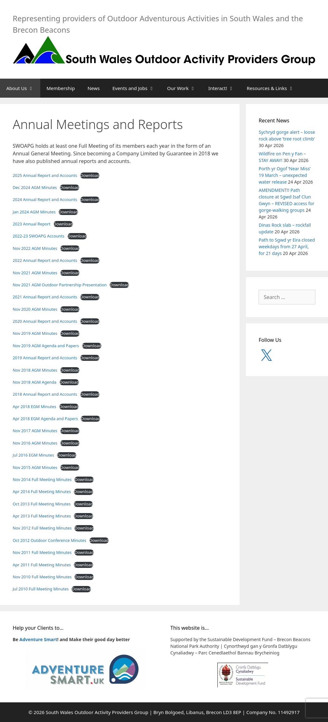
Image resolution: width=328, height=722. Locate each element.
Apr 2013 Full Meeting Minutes (42, 516)
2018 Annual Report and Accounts (45, 394)
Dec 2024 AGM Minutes (35, 187)
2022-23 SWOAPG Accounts (38, 236)
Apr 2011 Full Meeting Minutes (42, 565)
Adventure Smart (38, 639)
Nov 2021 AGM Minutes (35, 273)
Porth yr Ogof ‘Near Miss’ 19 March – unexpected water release (285, 175)
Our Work (184, 88)
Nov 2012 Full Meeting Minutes (42, 528)
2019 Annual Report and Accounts (45, 358)
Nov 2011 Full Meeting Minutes (42, 552)
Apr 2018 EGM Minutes (34, 406)
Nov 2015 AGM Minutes (35, 467)
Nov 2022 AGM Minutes (35, 248)
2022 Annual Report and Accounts (45, 260)
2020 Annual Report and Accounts (45, 321)
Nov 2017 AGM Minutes (35, 430)
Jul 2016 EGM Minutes (33, 455)
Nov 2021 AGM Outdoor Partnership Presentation (60, 285)
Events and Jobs (137, 88)
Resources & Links (273, 88)
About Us (23, 88)
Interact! (224, 88)
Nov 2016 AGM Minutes (35, 443)
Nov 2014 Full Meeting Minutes (42, 479)
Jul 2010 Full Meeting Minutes (41, 589)
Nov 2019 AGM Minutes (35, 333)
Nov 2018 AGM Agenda (34, 382)
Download (90, 175)
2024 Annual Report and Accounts (45, 199)
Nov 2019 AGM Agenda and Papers (46, 345)
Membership (61, 88)
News (93, 88)
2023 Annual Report (31, 224)
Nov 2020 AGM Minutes (35, 309)
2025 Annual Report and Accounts (45, 175)
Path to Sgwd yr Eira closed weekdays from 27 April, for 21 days (287, 246)
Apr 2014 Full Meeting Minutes (42, 491)
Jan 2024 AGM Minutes (34, 212)
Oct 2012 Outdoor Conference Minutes (49, 540)
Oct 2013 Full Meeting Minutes (42, 504)
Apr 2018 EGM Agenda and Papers (45, 418)
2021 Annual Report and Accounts (45, 297)
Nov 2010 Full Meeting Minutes (42, 577)
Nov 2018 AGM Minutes (35, 370)
